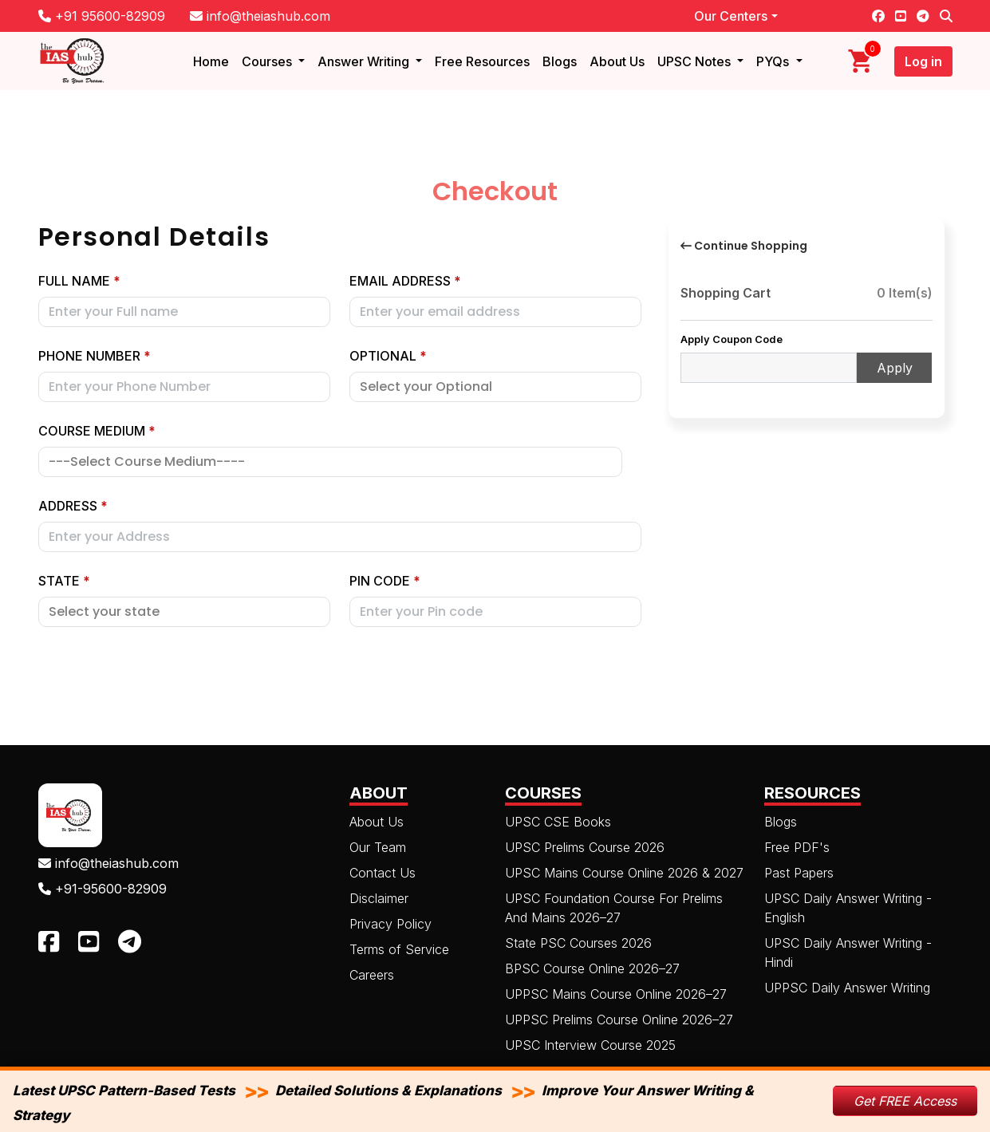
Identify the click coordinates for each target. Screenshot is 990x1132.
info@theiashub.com (260, 16)
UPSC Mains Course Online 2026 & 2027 (624, 873)
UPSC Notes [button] (695, 61)
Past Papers (799, 873)
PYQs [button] (774, 61)
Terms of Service (399, 949)
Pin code (384, 581)
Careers (371, 975)
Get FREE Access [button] (905, 1101)
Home (211, 61)
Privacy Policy (390, 924)
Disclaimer (378, 898)
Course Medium (97, 431)
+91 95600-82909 (101, 16)
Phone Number (94, 356)
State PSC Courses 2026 (578, 943)
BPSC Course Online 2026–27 (592, 968)
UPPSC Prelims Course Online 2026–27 (619, 1019)
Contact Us (382, 873)
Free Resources (482, 61)
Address (73, 506)
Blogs (559, 61)
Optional (388, 356)
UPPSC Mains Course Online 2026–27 (616, 994)
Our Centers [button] (730, 16)
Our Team (377, 847)
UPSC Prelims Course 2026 (585, 847)
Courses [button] (268, 61)
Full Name (79, 281)
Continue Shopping (743, 246)
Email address (405, 281)
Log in (923, 61)
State (64, 581)
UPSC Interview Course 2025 (590, 1045)
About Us (617, 61)
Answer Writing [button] (365, 61)
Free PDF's (797, 847)
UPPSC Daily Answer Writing (847, 988)
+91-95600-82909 (102, 889)
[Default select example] (184, 612)
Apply (895, 368)
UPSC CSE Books (558, 822)
